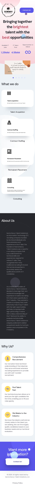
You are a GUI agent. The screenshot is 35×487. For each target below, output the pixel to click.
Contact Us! (27, 10)
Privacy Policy (18, 483)
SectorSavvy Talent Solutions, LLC (17, 477)
